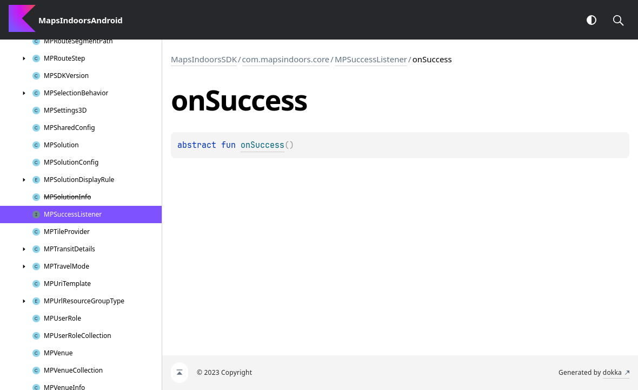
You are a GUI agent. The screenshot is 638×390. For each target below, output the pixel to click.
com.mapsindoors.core (286, 59)
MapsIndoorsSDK (204, 59)
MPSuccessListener (371, 59)
